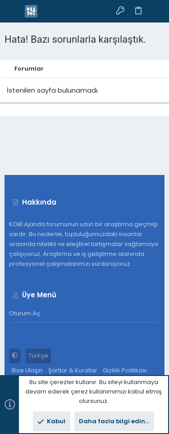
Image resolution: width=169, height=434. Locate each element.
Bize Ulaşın (27, 370)
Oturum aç (24, 313)
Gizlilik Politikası (125, 370)
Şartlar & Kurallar (72, 370)
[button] (14, 11)
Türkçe (38, 355)
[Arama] (155, 11)
